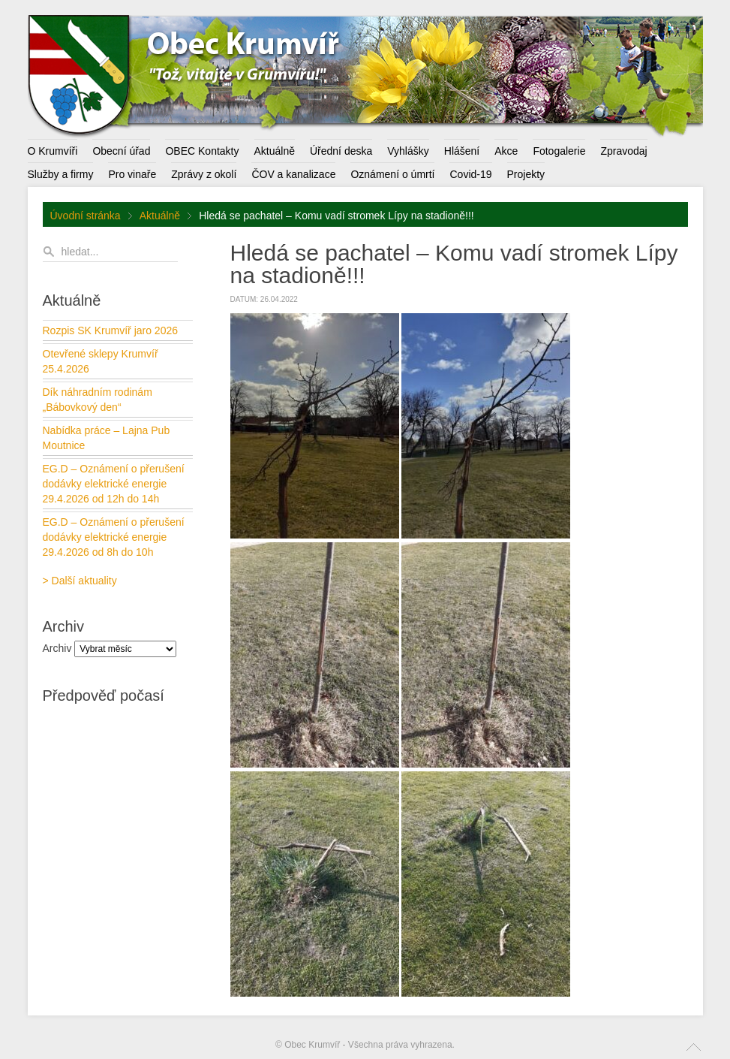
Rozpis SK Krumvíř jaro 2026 (111, 330)
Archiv (57, 648)
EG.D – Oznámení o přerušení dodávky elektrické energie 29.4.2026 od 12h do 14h (114, 484)
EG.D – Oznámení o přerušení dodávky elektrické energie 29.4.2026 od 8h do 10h (114, 537)
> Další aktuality (80, 581)
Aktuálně (160, 216)
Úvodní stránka (85, 216)
